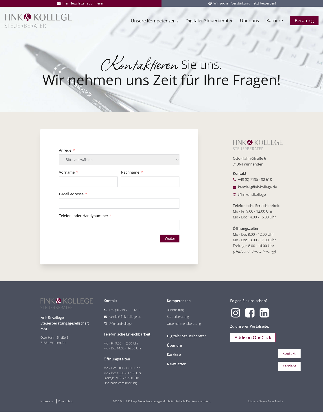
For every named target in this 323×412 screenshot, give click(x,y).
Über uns (249, 22)
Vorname (67, 172)
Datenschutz (66, 401)
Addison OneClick (253, 338)
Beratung (304, 22)
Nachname (130, 172)
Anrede (65, 150)
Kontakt (288, 353)
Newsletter (176, 364)
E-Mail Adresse (71, 194)
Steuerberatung (178, 317)
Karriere (274, 22)
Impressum (47, 401)
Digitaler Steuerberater (209, 22)
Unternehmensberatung (184, 324)
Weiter (169, 238)
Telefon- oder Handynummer (83, 215)
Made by (265, 401)
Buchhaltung (175, 310)
